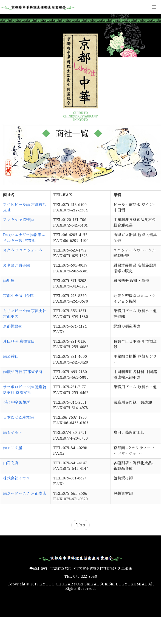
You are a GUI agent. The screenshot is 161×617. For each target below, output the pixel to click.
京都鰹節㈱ (12, 326)
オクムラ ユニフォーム (23, 250)
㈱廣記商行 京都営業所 (23, 372)
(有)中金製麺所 (16, 402)
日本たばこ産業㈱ (18, 417)
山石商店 (10, 463)
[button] (154, 7)
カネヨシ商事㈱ (16, 265)
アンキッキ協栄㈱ (18, 220)
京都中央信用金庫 (18, 296)
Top (80, 525)
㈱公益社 (10, 356)
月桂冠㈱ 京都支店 (19, 341)
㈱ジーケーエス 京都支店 (24, 493)
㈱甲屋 (9, 281)
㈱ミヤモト (12, 432)
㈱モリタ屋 (12, 448)
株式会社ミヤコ (16, 478)
